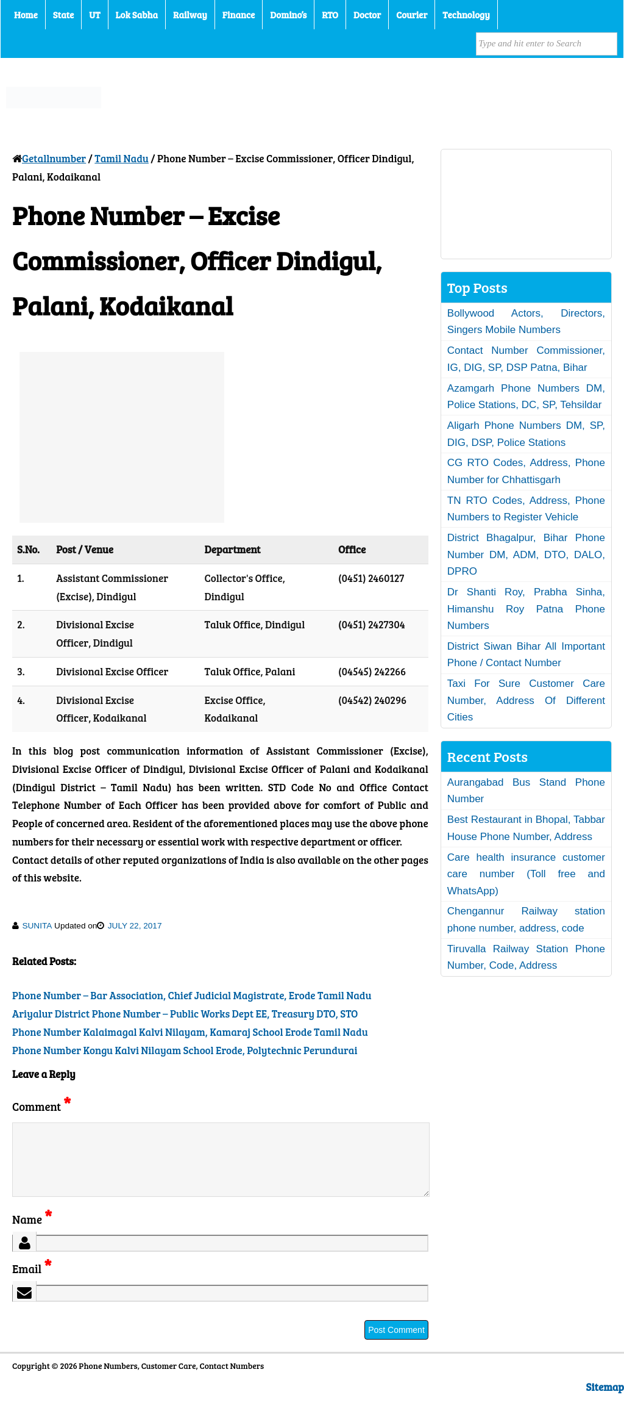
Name (32, 1233)
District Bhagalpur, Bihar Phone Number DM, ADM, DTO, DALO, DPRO (526, 554)
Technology (466, 15)
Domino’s (288, 15)
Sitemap (605, 1402)
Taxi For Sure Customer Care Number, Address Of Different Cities (526, 700)
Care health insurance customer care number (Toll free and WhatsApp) (526, 874)
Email (32, 1283)
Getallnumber (54, 158)
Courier (411, 15)
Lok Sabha (137, 15)
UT (94, 15)
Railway (190, 15)
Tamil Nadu (121, 158)
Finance (238, 15)
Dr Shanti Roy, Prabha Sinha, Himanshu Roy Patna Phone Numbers (526, 608)
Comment (41, 1106)
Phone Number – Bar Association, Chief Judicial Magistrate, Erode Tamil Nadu (192, 995)
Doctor (367, 15)
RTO (330, 15)
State (63, 15)
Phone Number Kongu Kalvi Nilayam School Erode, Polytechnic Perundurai (184, 1050)
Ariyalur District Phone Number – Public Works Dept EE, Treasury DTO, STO (185, 1014)
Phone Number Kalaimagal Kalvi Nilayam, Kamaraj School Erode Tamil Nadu (190, 1032)
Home (26, 15)
